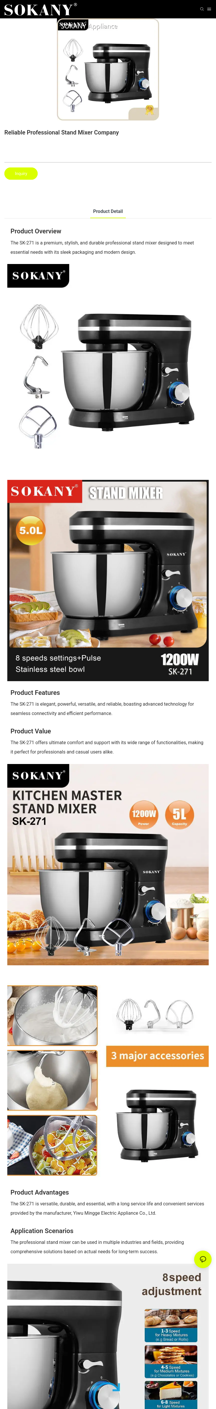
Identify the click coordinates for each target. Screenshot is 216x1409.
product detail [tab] (108, 211)
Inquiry (21, 173)
